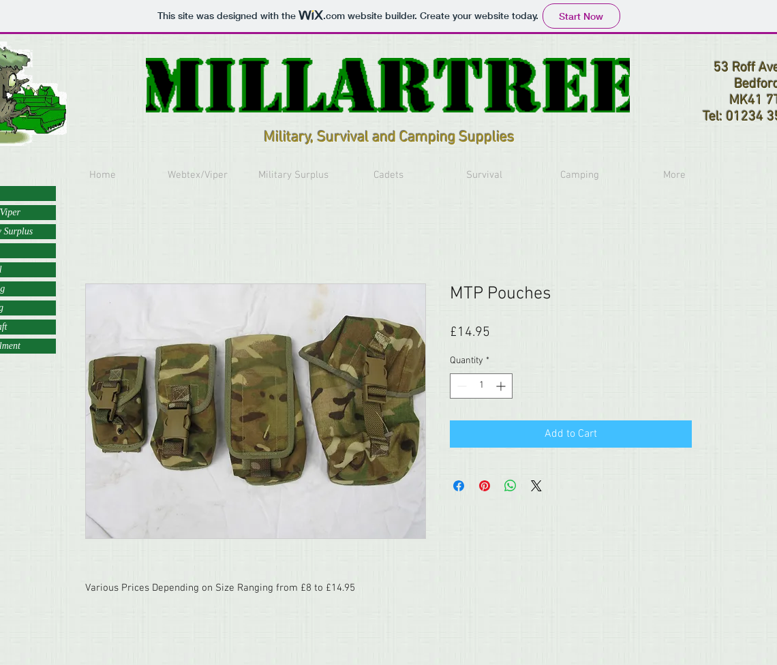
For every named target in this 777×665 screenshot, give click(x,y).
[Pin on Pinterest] (484, 486)
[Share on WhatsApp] (510, 486)
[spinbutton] (481, 386)
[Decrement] (460, 386)
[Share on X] (536, 486)
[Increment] (502, 386)
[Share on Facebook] (459, 486)
